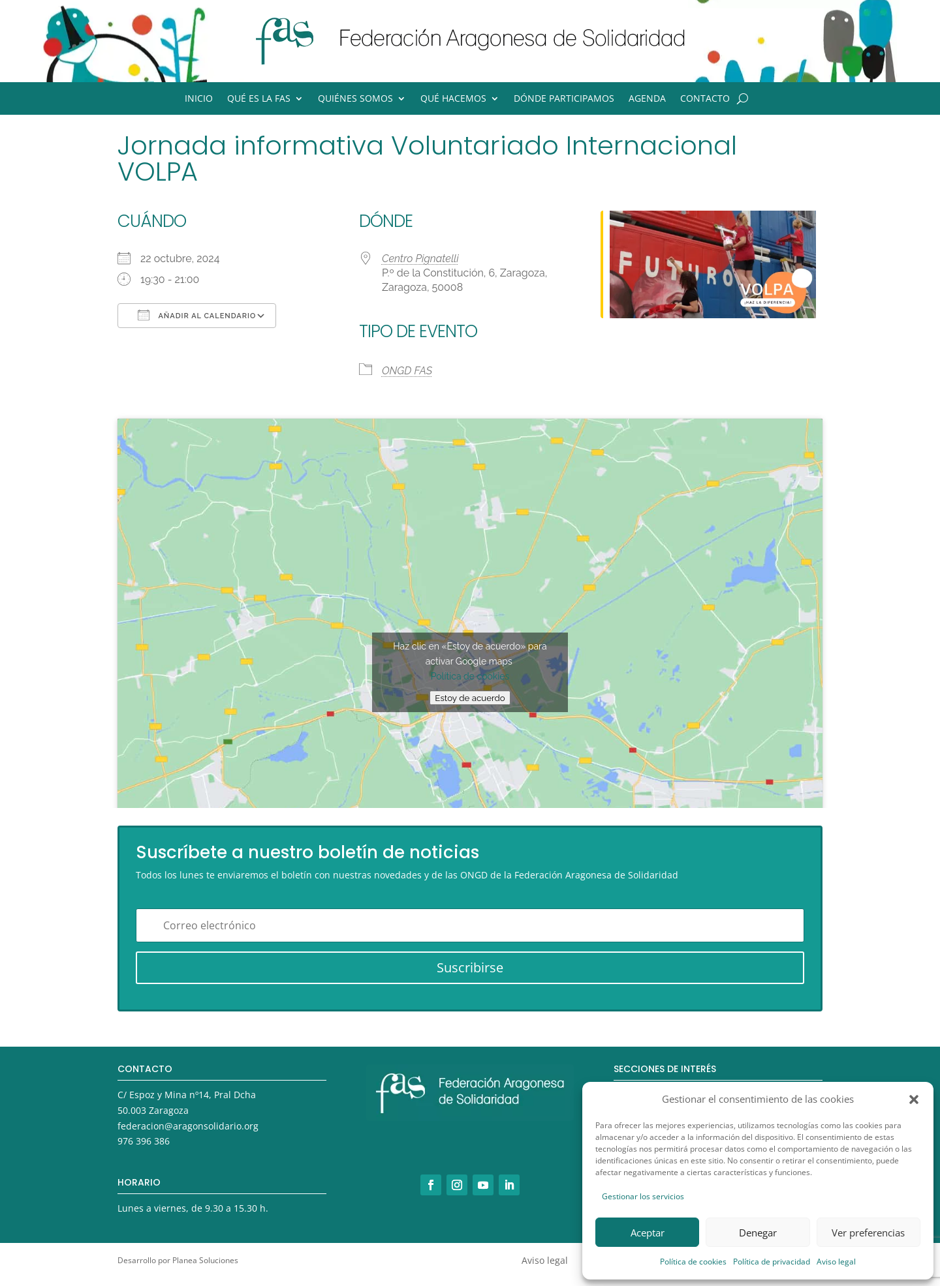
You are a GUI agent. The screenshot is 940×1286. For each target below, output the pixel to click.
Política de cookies (693, 1261)
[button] (913, 1099)
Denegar (758, 1232)
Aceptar (648, 1232)
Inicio (199, 99)
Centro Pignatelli (420, 258)
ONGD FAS (407, 371)
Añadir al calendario (197, 315)
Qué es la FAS (258, 99)
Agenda (647, 99)
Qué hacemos (453, 99)
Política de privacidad (771, 1261)
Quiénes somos (355, 99)
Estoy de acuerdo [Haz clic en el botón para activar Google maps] (470, 698)
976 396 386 (144, 1141)
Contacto (705, 99)
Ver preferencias (868, 1232)
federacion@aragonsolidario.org (188, 1126)
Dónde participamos (564, 99)
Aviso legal (836, 1261)
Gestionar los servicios (643, 1196)
